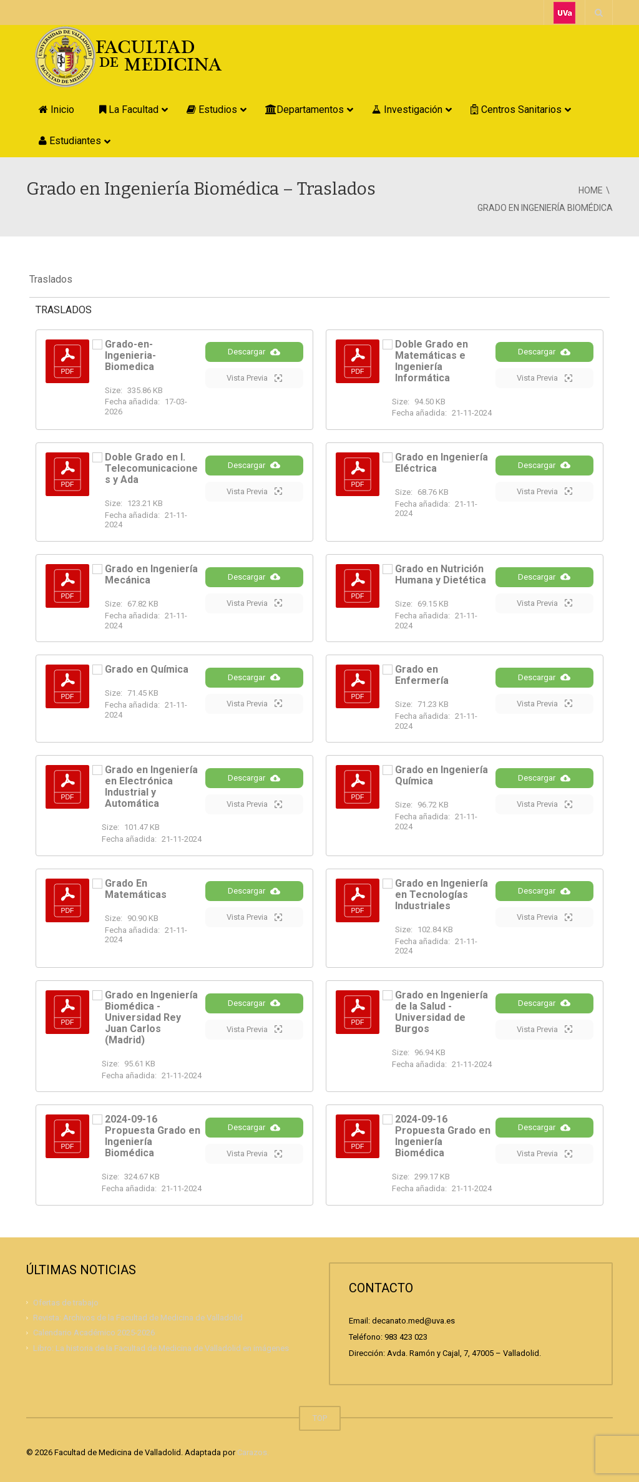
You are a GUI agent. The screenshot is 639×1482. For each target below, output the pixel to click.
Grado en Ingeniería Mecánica (151, 574)
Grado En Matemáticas (136, 888)
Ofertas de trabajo (66, 1302)
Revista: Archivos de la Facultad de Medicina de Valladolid (138, 1317)
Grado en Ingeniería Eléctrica (441, 462)
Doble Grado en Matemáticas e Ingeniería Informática (431, 361)
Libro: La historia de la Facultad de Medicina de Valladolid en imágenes (161, 1348)
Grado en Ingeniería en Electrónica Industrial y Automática (151, 786)
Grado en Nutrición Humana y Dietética (440, 574)
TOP (320, 1418)
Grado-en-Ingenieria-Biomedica (130, 355)
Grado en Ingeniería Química (441, 775)
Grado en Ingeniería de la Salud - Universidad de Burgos (441, 1012)
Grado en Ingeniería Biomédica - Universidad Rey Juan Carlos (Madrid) (151, 1017)
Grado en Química (146, 669)
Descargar (254, 363)
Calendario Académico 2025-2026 (94, 1332)
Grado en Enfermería (422, 674)
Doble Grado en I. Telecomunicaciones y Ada (151, 468)
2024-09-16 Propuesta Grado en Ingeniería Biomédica (152, 1136)
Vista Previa (254, 389)
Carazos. (253, 1452)
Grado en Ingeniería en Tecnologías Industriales (441, 894)
